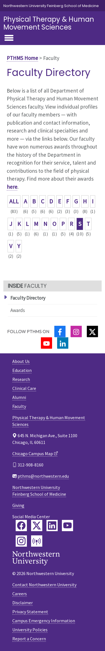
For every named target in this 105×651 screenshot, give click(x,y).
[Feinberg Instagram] (21, 541)
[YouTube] (46, 343)
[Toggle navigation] (8, 38)
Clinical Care (24, 388)
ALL (14, 201)
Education (22, 370)
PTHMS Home (22, 58)
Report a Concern (29, 638)
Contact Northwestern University (44, 584)
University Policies (30, 629)
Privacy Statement (30, 611)
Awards (17, 310)
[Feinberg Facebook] (21, 525)
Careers (19, 593)
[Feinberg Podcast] (36, 541)
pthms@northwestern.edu (43, 476)
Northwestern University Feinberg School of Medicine (51, 5)
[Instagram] (76, 331)
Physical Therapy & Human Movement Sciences (48, 23)
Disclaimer (22, 602)
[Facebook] (60, 331)
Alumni (19, 397)
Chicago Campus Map (32, 453)
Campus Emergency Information (43, 620)
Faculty (19, 406)
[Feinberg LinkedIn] (52, 525)
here (12, 186)
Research (21, 379)
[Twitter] (92, 331)
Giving (18, 505)
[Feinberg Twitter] (36, 525)
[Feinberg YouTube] (67, 525)
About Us (21, 361)
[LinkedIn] (62, 343)
